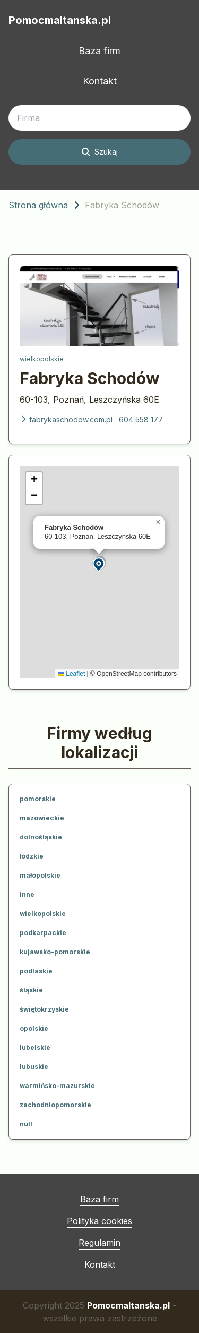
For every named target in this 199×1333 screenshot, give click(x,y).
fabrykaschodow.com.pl (66, 419)
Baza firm (99, 50)
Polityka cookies (99, 1221)
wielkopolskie (42, 359)
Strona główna (38, 205)
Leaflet (71, 673)
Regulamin (99, 1242)
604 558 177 (141, 419)
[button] (99, 564)
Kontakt (100, 81)
